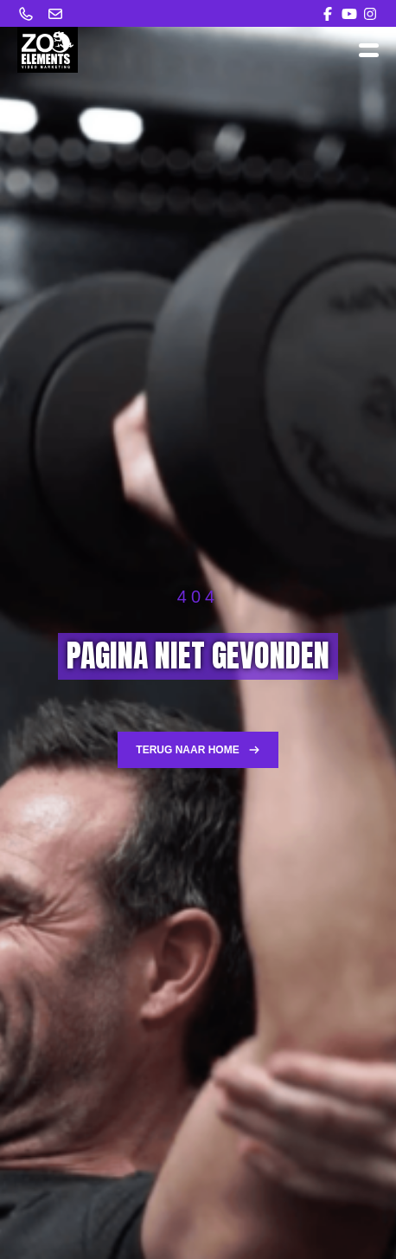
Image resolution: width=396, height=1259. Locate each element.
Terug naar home (197, 750)
